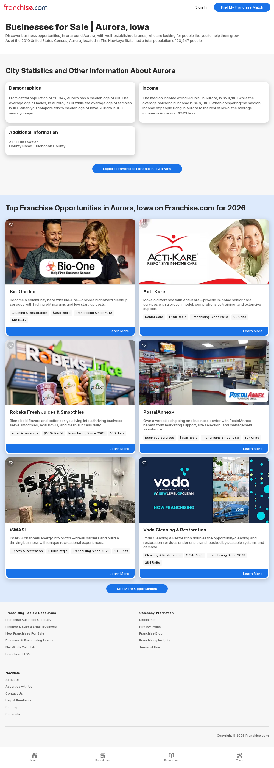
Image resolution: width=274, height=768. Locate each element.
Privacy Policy (150, 627)
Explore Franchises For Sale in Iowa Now (137, 168)
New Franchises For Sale (24, 633)
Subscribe (13, 714)
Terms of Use (149, 647)
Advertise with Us (18, 687)
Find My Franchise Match (242, 7)
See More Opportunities (137, 588)
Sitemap (11, 707)
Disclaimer (147, 620)
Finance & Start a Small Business (31, 627)
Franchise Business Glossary (28, 620)
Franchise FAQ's (18, 654)
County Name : (22, 146)
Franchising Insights (154, 640)
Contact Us (14, 693)
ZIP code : (18, 141)
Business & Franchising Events (29, 640)
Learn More (119, 331)
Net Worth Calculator (21, 647)
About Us (12, 680)
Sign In (201, 7)
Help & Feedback (18, 700)
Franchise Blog (151, 633)
